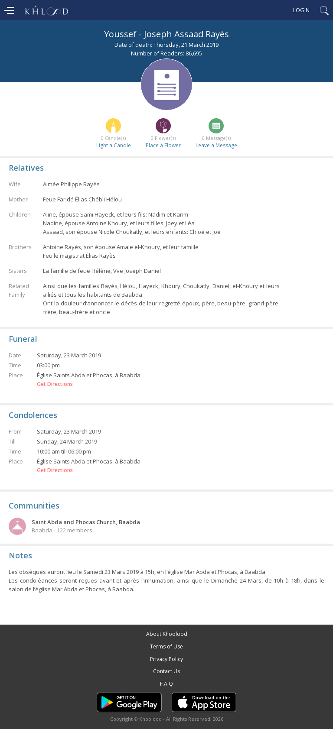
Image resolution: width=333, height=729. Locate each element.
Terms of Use (166, 646)
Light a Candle (113, 145)
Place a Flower (163, 145)
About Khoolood (166, 634)
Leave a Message (216, 145)
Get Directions (55, 384)
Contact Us (166, 671)
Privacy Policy (166, 659)
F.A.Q (166, 683)
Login (301, 10)
